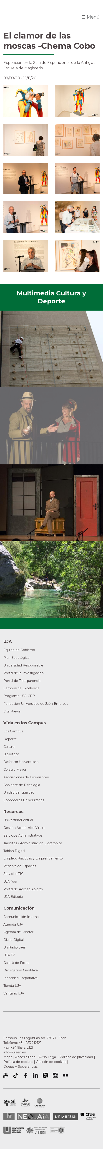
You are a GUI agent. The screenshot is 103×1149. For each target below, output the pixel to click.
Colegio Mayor (14, 770)
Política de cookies (18, 1062)
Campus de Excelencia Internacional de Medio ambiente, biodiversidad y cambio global (40, 1103)
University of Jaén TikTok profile (15, 1075)
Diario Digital (13, 940)
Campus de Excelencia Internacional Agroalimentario (25, 1103)
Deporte (10, 739)
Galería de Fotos (16, 963)
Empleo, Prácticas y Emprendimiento (33, 858)
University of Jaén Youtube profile (5, 1075)
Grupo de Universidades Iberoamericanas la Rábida (36, 1130)
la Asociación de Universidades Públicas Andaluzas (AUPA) (13, 1130)
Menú (90, 17)
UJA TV (9, 955)
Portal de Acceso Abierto (23, 889)
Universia (65, 1116)
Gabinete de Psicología (21, 785)
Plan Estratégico (16, 658)
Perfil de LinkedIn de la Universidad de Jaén (35, 1075)
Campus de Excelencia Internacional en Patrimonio (9, 1103)
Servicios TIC (13, 874)
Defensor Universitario (21, 762)
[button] (25, 101)
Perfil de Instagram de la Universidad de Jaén (55, 1075)
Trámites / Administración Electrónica (32, 843)
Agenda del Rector (18, 932)
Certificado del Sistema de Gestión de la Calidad (58, 1129)
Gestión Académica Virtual (24, 828)
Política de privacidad (76, 1057)
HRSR (9, 1116)
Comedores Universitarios (23, 800)
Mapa (7, 1057)
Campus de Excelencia (21, 688)
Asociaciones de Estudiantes (26, 777)
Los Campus (13, 731)
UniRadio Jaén (14, 947)
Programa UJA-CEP (19, 696)
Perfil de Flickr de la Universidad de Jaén (65, 1075)
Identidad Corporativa (20, 978)
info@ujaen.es (14, 1052)
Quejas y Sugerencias (20, 1067)
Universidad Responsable (23, 665)
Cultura (9, 747)
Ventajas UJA (13, 993)
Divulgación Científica (20, 970)
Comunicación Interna (21, 917)
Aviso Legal (47, 1057)
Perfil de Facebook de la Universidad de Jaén (25, 1075)
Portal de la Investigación (23, 673)
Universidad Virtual (18, 820)
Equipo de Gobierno (19, 650)
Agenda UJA (13, 924)
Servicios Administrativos (23, 835)
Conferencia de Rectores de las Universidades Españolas (88, 1116)
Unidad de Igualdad (18, 792)
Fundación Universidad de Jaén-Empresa (35, 704)
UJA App (10, 881)
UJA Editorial (13, 897)
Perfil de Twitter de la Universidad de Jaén (45, 1075)
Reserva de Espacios (19, 866)
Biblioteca (11, 754)
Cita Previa (11, 711)
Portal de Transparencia (21, 681)
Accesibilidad (25, 1057)
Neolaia (33, 1116)
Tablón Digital (14, 851)
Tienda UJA (12, 986)
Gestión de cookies (51, 1062)
